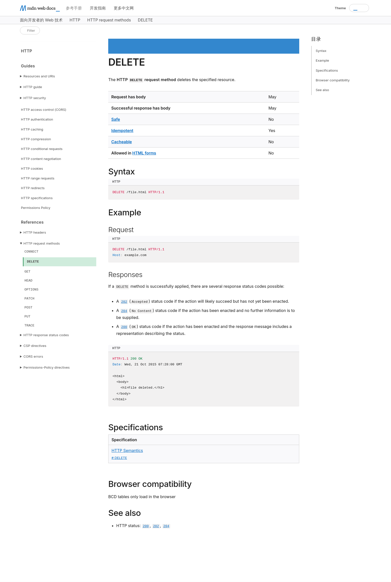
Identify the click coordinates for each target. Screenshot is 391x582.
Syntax (321, 51)
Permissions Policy (35, 208)
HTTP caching (32, 129)
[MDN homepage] (40, 8)
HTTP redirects (33, 188)
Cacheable (121, 141)
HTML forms (144, 152)
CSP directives (34, 346)
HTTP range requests (37, 178)
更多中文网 (124, 7)
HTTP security (34, 98)
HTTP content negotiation (41, 159)
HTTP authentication (37, 119)
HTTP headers (34, 232)
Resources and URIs (39, 76)
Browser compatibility (333, 80)
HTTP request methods (41, 243)
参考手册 (74, 7)
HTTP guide (32, 87)
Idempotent (122, 130)
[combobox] (359, 8)
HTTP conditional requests (42, 149)
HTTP (26, 50)
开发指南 (98, 7)
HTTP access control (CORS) (43, 110)
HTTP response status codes (46, 335)
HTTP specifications (37, 198)
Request (120, 229)
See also (322, 90)
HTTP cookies (32, 168)
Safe (115, 119)
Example (322, 60)
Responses (125, 274)
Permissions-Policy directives (46, 367)
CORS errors (33, 356)
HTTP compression (36, 139)
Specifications (327, 70)
